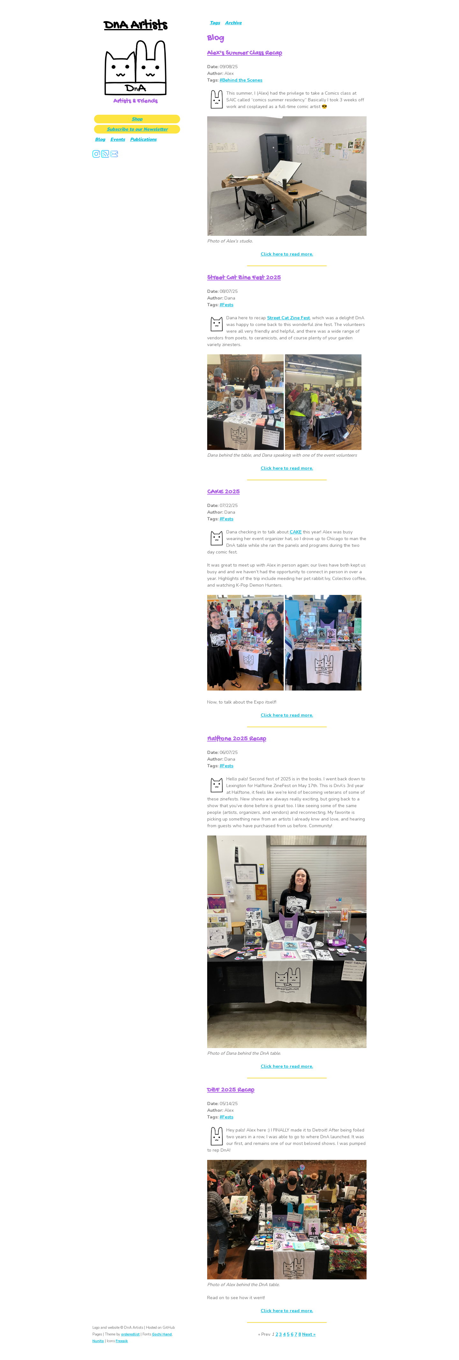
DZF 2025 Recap (230, 1090)
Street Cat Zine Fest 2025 (244, 278)
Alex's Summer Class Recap (244, 53)
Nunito (98, 1341)
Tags (215, 23)
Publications (143, 139)
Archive (233, 23)
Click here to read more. (287, 254)
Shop (137, 119)
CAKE (296, 532)
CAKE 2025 (223, 492)
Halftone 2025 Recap (236, 739)
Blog (100, 139)
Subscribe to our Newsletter (137, 129)
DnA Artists (135, 25)
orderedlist (130, 1334)
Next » (309, 1334)
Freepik (122, 1341)
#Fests (226, 305)
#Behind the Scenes (241, 80)
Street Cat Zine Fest (288, 318)
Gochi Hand (162, 1334)
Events (117, 139)
